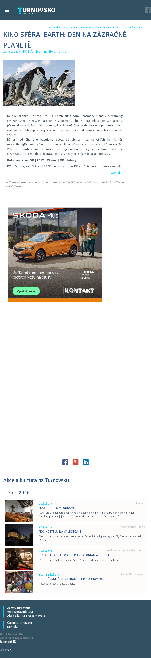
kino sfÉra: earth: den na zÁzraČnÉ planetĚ (119, 27)
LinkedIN (85, 462)
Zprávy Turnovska (18, 608)
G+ (75, 462)
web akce (117, 173)
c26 (10, 649)
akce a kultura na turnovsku (78, 27)
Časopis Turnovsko (19, 623)
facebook (8, 642)
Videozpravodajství (20, 612)
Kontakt (12, 627)
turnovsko (54, 27)
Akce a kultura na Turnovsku (26, 616)
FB (65, 462)
